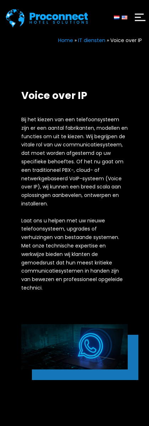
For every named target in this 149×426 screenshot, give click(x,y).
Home (65, 40)
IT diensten (91, 40)
